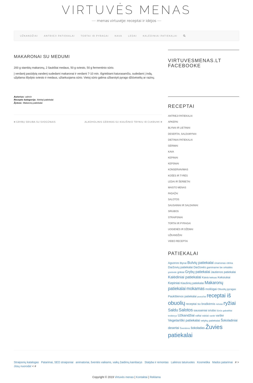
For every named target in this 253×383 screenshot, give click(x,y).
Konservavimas (178, 169)
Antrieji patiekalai (59, 35)
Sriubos (173, 211)
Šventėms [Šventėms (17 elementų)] (185, 328)
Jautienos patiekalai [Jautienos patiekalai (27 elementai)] (223, 272)
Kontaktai (141, 377)
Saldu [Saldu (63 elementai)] (173, 310)
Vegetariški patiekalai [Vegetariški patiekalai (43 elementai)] (184, 320)
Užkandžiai (29, 35)
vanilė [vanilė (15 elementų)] (212, 316)
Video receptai (178, 241)
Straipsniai (175, 217)
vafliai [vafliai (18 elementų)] (198, 315)
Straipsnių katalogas (26, 362)
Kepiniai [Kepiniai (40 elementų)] (174, 283)
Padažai (173, 193)
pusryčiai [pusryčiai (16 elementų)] (201, 296)
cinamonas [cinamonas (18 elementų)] (220, 263)
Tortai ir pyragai (95, 35)
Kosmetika (203, 362)
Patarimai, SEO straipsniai (57, 362)
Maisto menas (177, 187)
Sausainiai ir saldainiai (183, 205)
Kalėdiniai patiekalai (160, 35)
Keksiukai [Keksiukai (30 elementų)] (224, 277)
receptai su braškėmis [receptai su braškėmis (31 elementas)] (200, 303)
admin (28, 97)
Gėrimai (173, 145)
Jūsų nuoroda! (22, 366)
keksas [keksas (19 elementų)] (213, 277)
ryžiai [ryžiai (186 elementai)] (230, 303)
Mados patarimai (222, 362)
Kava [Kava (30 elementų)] (205, 277)
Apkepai (173, 121)
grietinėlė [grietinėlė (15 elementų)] (172, 272)
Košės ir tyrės (178, 175)
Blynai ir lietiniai (179, 127)
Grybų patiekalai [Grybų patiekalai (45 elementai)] (197, 272)
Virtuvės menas (126, 10)
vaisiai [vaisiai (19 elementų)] (205, 315)
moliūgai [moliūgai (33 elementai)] (211, 289)
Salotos (173, 199)
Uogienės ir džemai (180, 229)
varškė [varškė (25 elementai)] (220, 315)
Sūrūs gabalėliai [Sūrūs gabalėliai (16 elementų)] (224, 310)
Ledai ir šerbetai (179, 181)
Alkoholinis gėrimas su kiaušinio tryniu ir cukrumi (122, 121)
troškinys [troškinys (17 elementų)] (172, 316)
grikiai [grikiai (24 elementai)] (180, 272)
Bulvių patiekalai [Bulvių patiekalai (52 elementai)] (200, 263)
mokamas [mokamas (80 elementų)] (195, 288)
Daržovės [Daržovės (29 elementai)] (200, 267)
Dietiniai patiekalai (180, 139)
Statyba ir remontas (156, 362)
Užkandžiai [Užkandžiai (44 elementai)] (186, 315)
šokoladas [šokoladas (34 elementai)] (198, 328)
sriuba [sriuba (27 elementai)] (212, 310)
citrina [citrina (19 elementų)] (230, 263)
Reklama (155, 377)
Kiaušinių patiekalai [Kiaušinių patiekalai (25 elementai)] (192, 283)
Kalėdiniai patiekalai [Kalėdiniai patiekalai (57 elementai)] (184, 277)
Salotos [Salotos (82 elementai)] (186, 310)
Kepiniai (173, 157)
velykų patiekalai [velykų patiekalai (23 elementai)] (210, 320)
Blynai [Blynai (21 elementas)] (183, 263)
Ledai (132, 35)
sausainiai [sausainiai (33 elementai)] (200, 310)
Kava (118, 35)
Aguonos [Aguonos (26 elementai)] (173, 262)
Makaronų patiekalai (32, 103)
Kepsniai (173, 163)
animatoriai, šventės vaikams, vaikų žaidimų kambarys (109, 362)
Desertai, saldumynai (182, 134)
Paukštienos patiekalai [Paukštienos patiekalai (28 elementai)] (182, 296)
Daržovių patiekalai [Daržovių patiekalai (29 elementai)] (180, 267)
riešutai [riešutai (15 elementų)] (219, 304)
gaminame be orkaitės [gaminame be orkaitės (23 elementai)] (219, 267)
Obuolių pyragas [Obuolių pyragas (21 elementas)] (227, 289)
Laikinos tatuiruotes (183, 362)
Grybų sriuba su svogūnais (36, 121)
